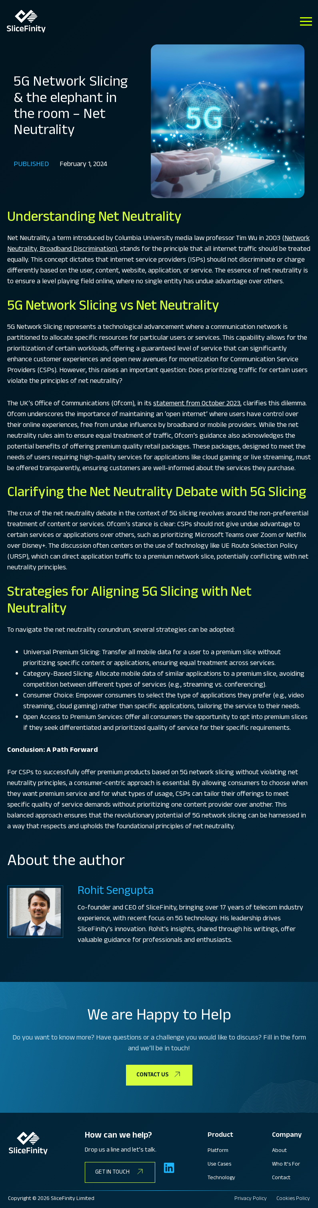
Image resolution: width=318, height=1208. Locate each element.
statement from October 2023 (196, 404)
